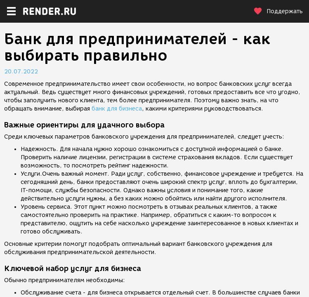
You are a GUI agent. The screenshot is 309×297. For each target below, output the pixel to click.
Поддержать (278, 11)
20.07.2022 (21, 71)
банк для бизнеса (117, 108)
